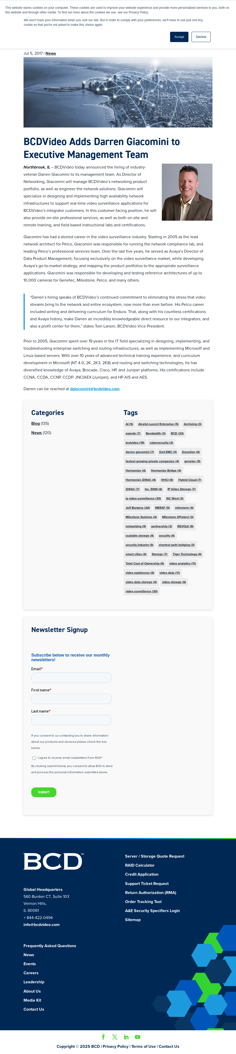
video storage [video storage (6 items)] (174, 582)
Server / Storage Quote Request (154, 856)
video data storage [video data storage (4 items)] (141, 582)
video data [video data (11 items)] (169, 572)
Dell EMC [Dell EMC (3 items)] (168, 452)
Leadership (34, 982)
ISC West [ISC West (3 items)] (175, 498)
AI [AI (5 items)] (129, 424)
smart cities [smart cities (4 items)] (136, 554)
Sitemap (133, 919)
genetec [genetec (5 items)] (192, 461)
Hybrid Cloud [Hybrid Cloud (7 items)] (189, 480)
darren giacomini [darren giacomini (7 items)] (140, 452)
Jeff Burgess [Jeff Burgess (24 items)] (138, 507)
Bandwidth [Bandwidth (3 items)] (156, 433)
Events (30, 964)
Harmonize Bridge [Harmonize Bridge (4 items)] (166, 470)
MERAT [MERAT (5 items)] (162, 507)
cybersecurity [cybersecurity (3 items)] (161, 442)
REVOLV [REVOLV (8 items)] (185, 526)
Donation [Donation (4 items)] (191, 452)
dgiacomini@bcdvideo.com (95, 389)
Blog (35, 423)
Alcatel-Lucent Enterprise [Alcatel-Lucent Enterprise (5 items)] (158, 424)
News (50, 53)
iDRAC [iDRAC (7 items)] (133, 489)
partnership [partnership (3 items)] (161, 526)
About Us (32, 991)
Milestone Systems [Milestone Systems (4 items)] (141, 517)
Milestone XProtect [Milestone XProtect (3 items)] (178, 517)
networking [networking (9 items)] (136, 526)
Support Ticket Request (147, 883)
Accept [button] (179, 37)
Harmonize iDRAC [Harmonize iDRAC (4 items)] (141, 480)
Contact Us (34, 1009)
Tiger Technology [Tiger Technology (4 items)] (187, 554)
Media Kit (32, 1000)
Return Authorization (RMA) (150, 892)
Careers (31, 973)
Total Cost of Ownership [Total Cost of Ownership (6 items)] (145, 563)
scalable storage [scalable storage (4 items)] (140, 535)
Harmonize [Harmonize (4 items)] (136, 470)
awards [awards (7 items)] (133, 433)
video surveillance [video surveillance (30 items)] (142, 591)
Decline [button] (201, 37)
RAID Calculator (140, 865)
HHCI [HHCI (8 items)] (167, 480)
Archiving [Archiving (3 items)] (193, 424)
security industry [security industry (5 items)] (140, 545)
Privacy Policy (115, 1046)
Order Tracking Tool (143, 901)
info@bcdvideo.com (42, 924)
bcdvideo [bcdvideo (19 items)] (135, 442)
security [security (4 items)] (167, 535)
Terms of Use (143, 1046)
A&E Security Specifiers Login (152, 910)
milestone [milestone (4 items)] (184, 507)
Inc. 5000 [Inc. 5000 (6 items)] (153, 489)
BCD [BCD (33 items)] (177, 433)
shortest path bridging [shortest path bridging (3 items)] (177, 545)
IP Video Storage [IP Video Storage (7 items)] (182, 489)
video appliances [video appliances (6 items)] (140, 572)
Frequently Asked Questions (50, 945)
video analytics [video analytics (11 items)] (182, 563)
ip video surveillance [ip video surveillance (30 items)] (143, 498)
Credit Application (141, 874)
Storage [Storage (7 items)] (160, 554)
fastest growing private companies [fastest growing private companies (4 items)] (152, 461)
